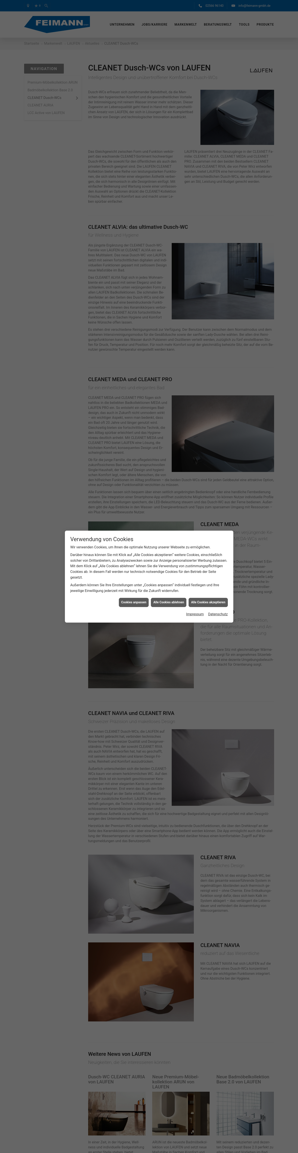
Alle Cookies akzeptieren (208, 602)
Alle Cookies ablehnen (168, 602)
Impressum (195, 614)
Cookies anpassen (133, 602)
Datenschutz (218, 614)
